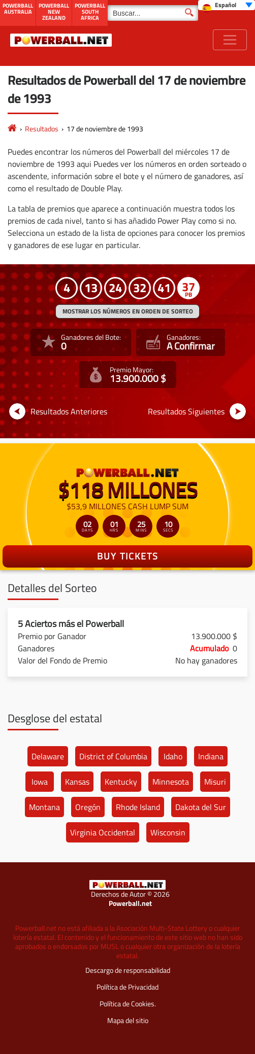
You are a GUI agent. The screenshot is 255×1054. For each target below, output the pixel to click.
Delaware (47, 756)
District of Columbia (113, 756)
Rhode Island (138, 807)
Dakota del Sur (200, 807)
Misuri (215, 782)
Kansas (77, 782)
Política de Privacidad (127, 986)
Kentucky (121, 782)
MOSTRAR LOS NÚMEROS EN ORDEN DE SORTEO (127, 311)
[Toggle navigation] (230, 39)
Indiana (211, 756)
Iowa (39, 782)
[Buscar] (153, 13)
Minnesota (170, 782)
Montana (44, 807)
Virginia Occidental (102, 832)
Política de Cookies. (128, 1003)
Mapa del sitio (127, 1020)
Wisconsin (167, 832)
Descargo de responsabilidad (127, 970)
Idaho (173, 756)
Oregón (88, 807)
